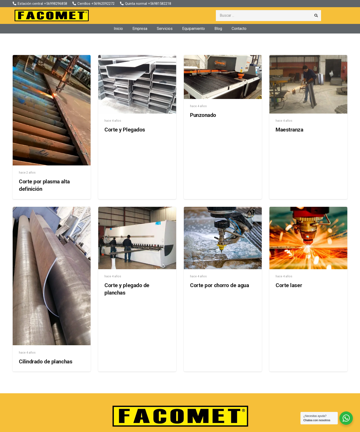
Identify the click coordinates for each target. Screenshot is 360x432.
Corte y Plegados (124, 129)
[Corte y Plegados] (137, 84)
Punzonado (203, 115)
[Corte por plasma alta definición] (52, 110)
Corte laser (289, 285)
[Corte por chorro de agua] (223, 238)
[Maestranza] (308, 84)
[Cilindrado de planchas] (52, 276)
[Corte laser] (308, 238)
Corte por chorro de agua (219, 285)
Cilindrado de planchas (45, 361)
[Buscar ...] (268, 15)
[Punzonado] (223, 77)
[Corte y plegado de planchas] (137, 238)
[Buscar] (316, 16)
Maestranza (289, 129)
